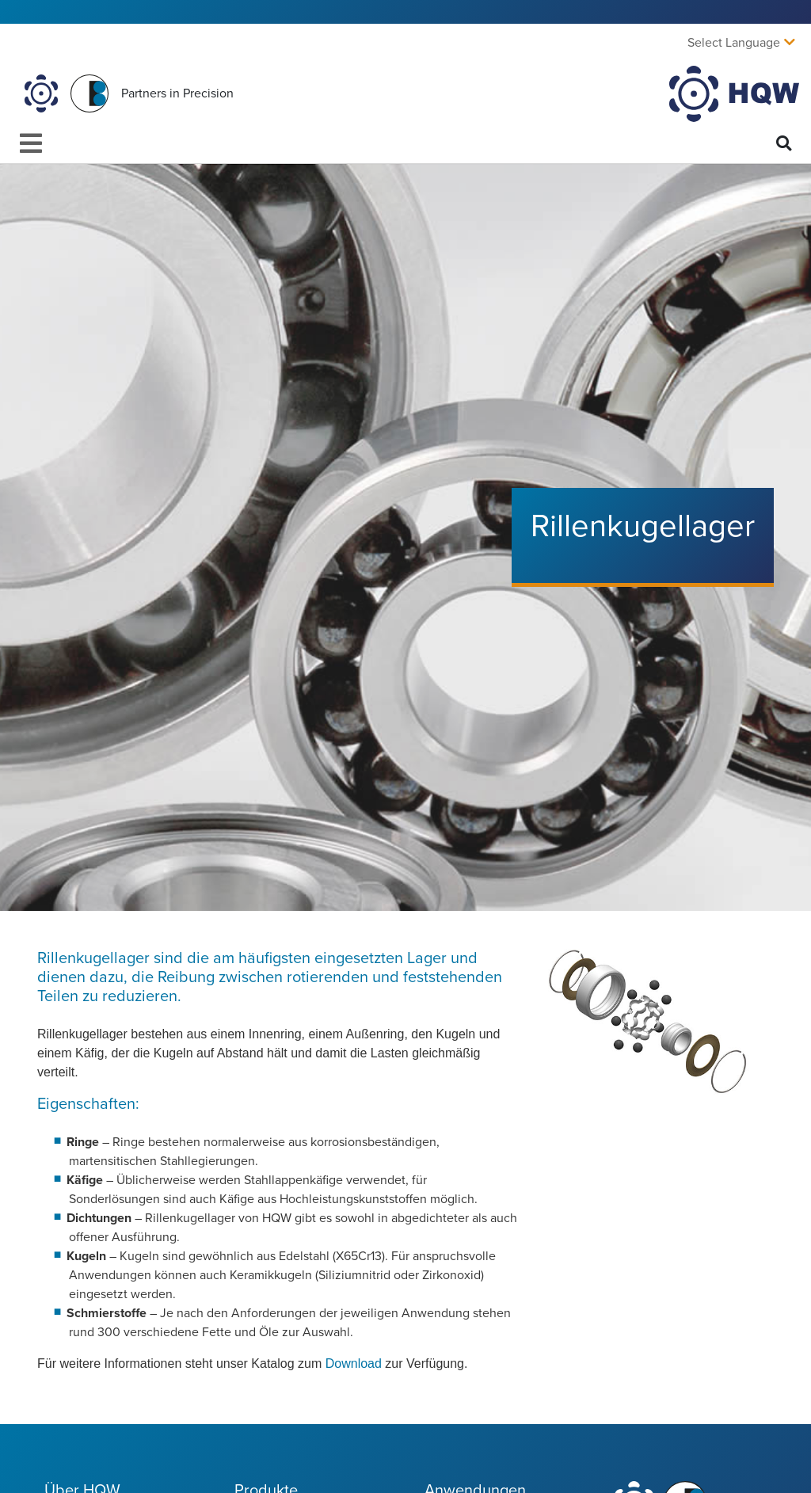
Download (356, 1363)
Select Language (733, 43)
